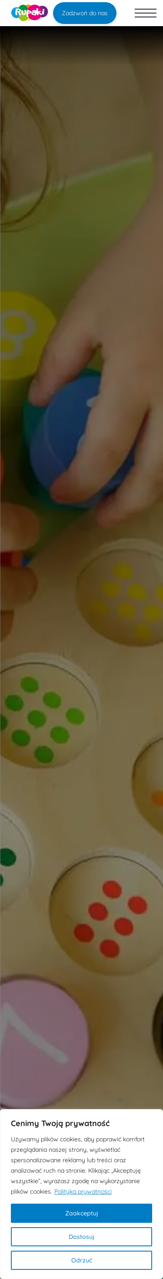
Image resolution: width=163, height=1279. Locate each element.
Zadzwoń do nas (85, 13)
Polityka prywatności (83, 1191)
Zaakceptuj (81, 1213)
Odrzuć (81, 1260)
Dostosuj (81, 1237)
